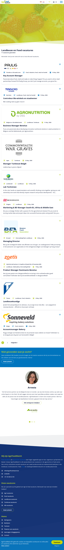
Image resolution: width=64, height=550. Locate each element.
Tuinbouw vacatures (10, 502)
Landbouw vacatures (10, 499)
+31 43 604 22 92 (9, 477)
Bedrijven (7, 523)
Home (4, 516)
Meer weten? (5, 545)
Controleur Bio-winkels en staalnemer (20, 98)
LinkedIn (7, 474)
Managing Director (11, 241)
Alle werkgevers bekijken (32, 403)
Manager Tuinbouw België (14, 163)
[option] (32, 411)
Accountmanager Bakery (14, 329)
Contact (6, 535)
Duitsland (41, 2)
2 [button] (32, 422)
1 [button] (30, 422)
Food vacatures (5, 460)
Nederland (43, 2)
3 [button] (34, 422)
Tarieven (6, 526)
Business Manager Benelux (15, 125)
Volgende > (14, 342)
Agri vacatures (8, 493)
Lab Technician (10, 187)
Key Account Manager (13, 75)
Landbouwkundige (11, 301)
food (23, 467)
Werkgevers (7, 520)
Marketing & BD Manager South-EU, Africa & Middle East (28, 207)
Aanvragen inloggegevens (12, 532)
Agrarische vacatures (19, 460)
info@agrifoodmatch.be (11, 471)
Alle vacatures (8, 505)
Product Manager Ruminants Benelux (20, 270)
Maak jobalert (7, 361)
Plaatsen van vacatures (11, 529)
